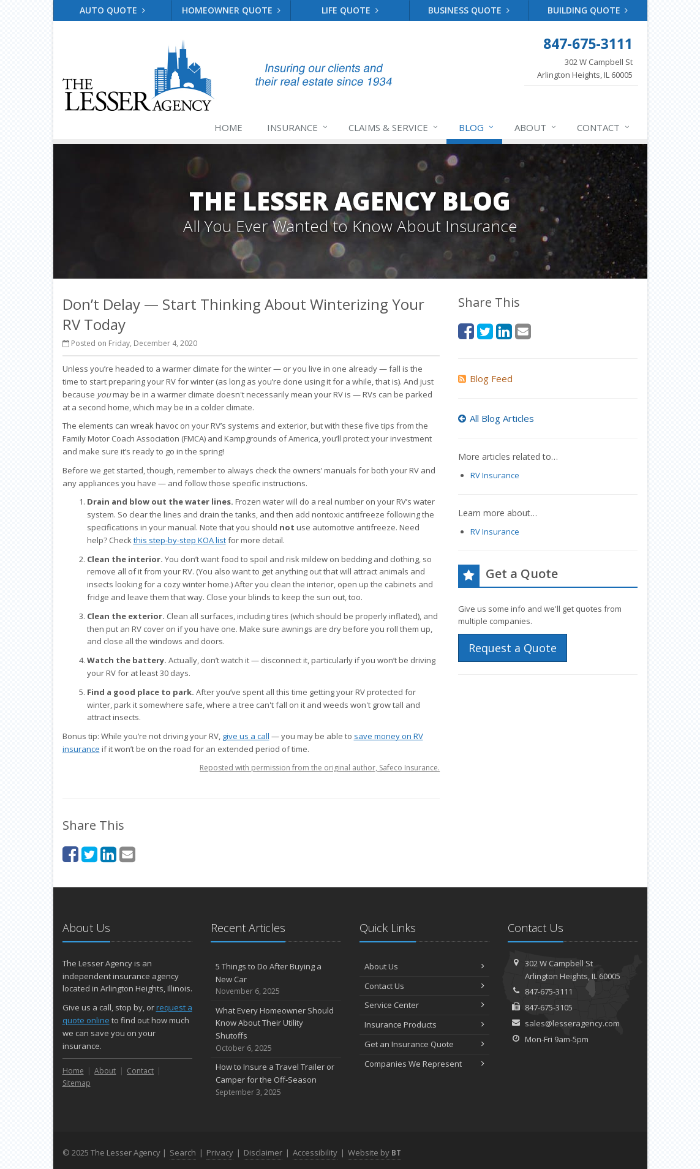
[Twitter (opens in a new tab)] (89, 853)
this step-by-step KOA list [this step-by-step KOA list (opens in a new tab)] (180, 540)
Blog (477, 127)
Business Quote (469, 10)
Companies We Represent (424, 1063)
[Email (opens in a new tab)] (127, 853)
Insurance (298, 127)
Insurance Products (424, 1024)
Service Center (424, 1004)
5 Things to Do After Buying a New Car (276, 979)
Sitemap (76, 1083)
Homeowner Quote (231, 10)
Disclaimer (263, 1152)
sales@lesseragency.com (572, 1023)
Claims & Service (393, 127)
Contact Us (424, 985)
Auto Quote (112, 10)
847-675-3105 (549, 1007)
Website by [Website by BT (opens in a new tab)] (374, 1152)
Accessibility (315, 1152)
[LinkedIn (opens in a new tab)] (108, 853)
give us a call (245, 736)
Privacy (219, 1152)
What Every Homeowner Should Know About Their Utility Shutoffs (276, 1029)
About (535, 127)
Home (228, 127)
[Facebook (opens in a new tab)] (70, 853)
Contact (604, 127)
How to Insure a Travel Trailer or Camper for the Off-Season (276, 1079)
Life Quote (350, 10)
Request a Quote (513, 648)
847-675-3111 (549, 991)
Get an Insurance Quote (424, 1044)
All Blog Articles (496, 418)
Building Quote (588, 10)
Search (183, 1152)
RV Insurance (494, 475)
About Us (424, 966)
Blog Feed (485, 378)
